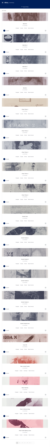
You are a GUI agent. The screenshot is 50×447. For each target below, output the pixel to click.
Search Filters (25, 7)
